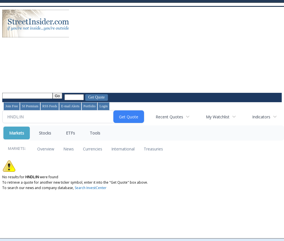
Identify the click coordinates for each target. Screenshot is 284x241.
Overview (45, 149)
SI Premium (30, 106)
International (123, 149)
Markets (16, 133)
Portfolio (89, 106)
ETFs (70, 133)
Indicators (261, 117)
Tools (95, 133)
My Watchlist (217, 117)
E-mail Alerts (70, 106)
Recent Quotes (169, 117)
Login (103, 106)
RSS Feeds (49, 106)
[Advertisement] (160, 50)
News (68, 149)
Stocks (45, 133)
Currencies (92, 149)
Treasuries (153, 149)
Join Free (11, 106)
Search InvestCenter (90, 187)
